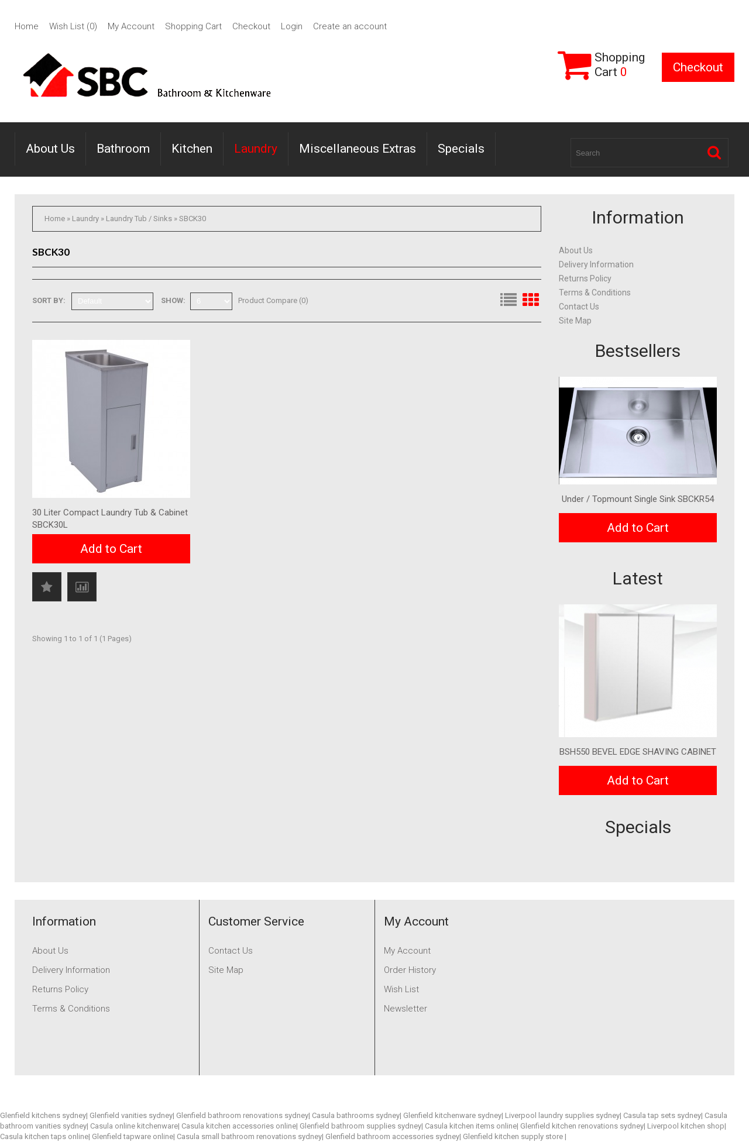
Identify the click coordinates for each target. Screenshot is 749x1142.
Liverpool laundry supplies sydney (562, 1115)
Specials (461, 149)
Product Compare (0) (273, 300)
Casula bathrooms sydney (356, 1115)
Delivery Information (596, 264)
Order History (410, 970)
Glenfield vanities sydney (131, 1115)
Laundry (255, 149)
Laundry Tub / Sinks (139, 218)
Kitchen (191, 149)
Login (292, 26)
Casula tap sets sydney (662, 1115)
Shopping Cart (193, 26)
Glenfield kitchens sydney (43, 1115)
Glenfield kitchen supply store (514, 1136)
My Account (131, 26)
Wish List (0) (73, 26)
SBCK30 (192, 218)
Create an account (350, 26)
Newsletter (405, 1008)
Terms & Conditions (595, 292)
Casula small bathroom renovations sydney (249, 1136)
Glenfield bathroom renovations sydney (242, 1115)
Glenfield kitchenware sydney (452, 1115)
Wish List (401, 989)
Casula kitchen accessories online (238, 1126)
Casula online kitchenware (134, 1126)
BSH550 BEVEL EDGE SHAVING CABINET (637, 752)
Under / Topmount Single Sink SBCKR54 (638, 499)
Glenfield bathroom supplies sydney (360, 1126)
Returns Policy (585, 278)
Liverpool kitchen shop (685, 1126)
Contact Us (579, 306)
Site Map (575, 320)
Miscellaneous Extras (357, 149)
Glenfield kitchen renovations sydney (582, 1126)
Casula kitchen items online (471, 1126)
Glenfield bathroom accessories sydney (392, 1136)
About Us (50, 149)
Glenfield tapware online (132, 1136)
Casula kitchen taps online (44, 1136)
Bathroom (123, 149)
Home (27, 26)
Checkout (251, 26)
